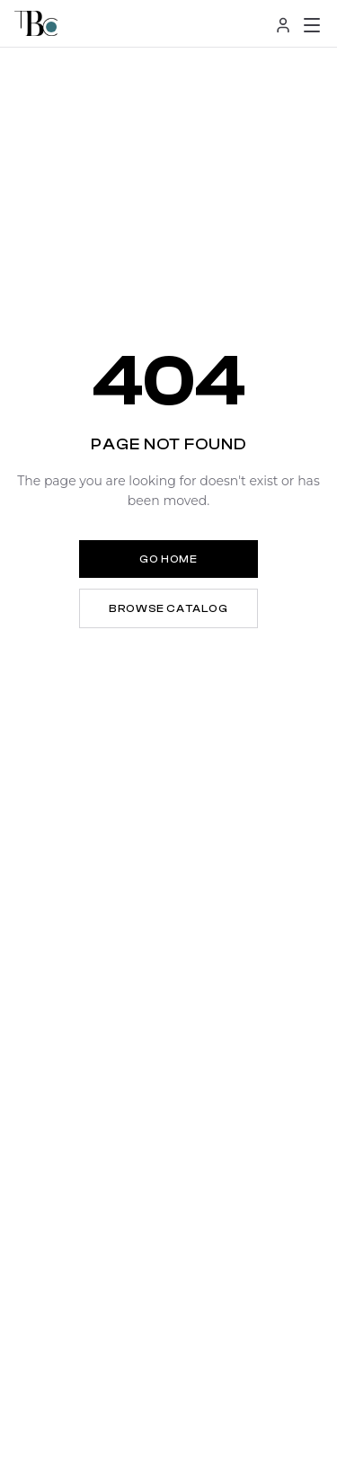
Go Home (168, 559)
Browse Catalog (168, 608)
